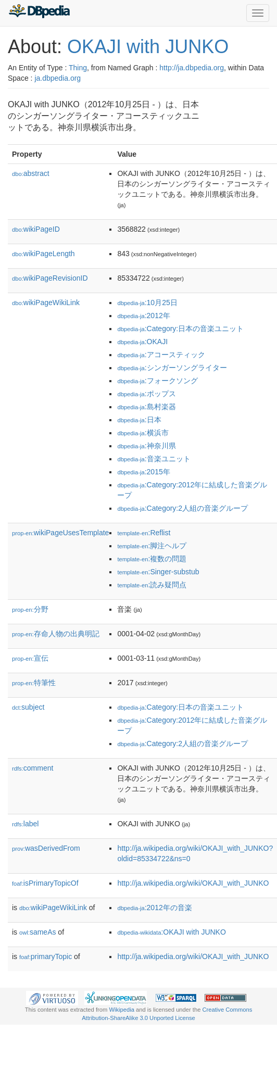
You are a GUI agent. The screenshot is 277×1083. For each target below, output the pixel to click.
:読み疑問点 (151, 585)
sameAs (37, 932)
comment (32, 768)
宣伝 (30, 658)
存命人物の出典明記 (55, 633)
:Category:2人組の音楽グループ (182, 508)
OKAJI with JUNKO (148, 46)
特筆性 (34, 682)
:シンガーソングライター (171, 367)
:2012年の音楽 (154, 907)
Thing (78, 68)
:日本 (139, 419)
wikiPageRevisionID (50, 278)
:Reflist (143, 532)
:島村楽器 (146, 406)
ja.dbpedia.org (57, 78)
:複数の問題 (151, 559)
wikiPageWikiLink (46, 302)
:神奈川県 (146, 446)
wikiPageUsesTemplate (60, 532)
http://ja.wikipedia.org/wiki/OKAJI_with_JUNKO (193, 883)
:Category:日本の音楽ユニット (180, 328)
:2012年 (143, 315)
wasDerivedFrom (46, 848)
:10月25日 (147, 302)
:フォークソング (157, 380)
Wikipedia (121, 1009)
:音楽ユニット (153, 459)
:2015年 (143, 472)
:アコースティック (161, 354)
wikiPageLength (43, 253)
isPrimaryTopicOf (45, 883)
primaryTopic (45, 956)
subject (28, 707)
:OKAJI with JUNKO (171, 932)
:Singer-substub (158, 572)
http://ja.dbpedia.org (191, 68)
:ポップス (146, 393)
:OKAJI (142, 341)
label (25, 824)
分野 (30, 609)
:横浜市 (142, 433)
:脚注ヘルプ (151, 546)
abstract (30, 173)
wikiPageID (36, 229)
